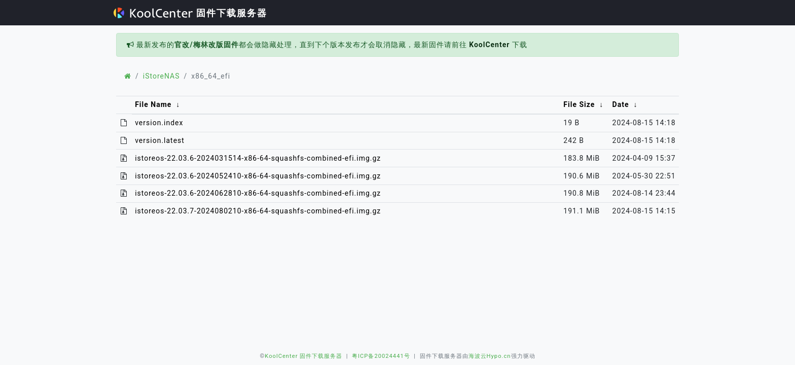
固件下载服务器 (190, 13)
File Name (153, 104)
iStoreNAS (161, 76)
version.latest (160, 140)
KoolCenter (489, 45)
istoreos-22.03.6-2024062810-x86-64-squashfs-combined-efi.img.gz (258, 193)
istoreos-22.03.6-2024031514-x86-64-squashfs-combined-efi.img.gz (258, 158)
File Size (579, 104)
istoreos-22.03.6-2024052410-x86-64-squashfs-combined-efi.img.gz (258, 176)
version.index (159, 123)
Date (620, 104)
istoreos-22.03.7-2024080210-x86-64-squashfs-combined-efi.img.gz (258, 211)
